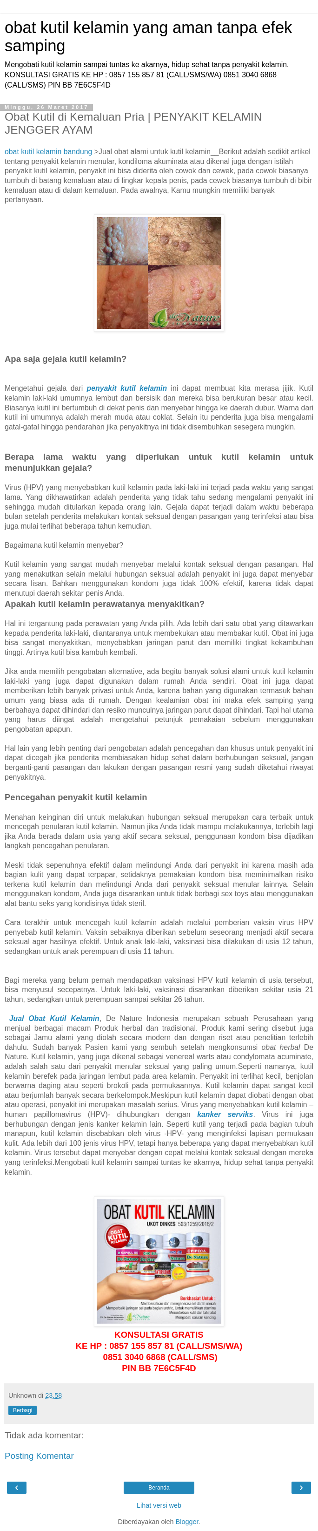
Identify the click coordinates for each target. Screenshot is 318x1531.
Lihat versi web (159, 1505)
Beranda (158, 1487)
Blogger (187, 1521)
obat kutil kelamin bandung (48, 152)
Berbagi (22, 1410)
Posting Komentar (39, 1456)
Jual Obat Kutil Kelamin (54, 1018)
